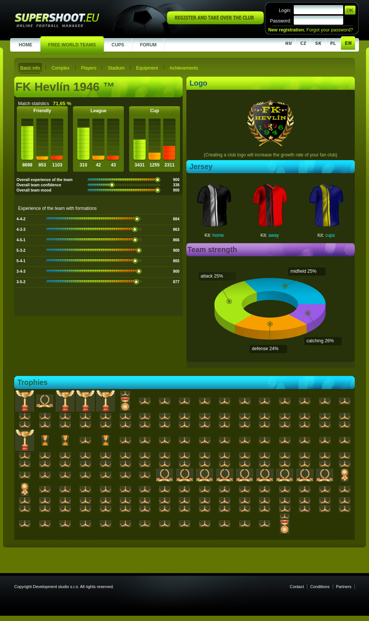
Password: (280, 21)
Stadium (116, 68)
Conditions (320, 586)
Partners (343, 586)
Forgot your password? (330, 30)
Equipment (147, 68)
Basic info (30, 68)
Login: (285, 10)
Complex (61, 68)
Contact (297, 586)
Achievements (184, 68)
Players (89, 68)
